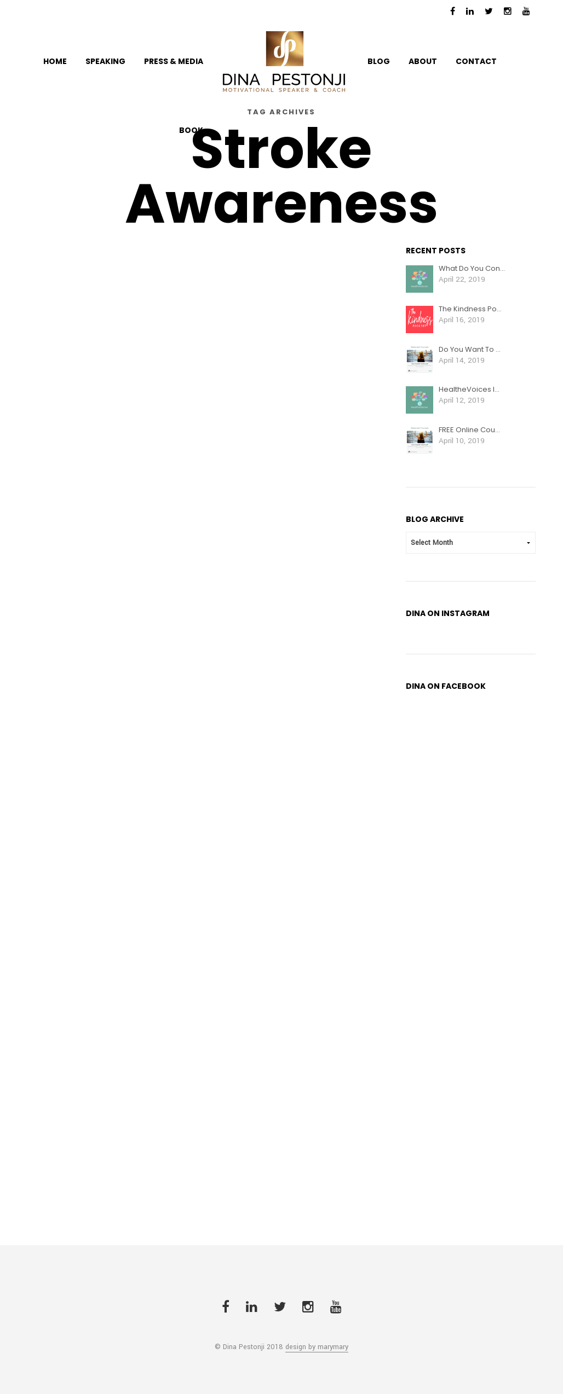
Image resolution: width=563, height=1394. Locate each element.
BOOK (191, 130)
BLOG (378, 61)
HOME (55, 61)
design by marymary (316, 1347)
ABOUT (423, 61)
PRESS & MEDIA (173, 61)
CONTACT (476, 61)
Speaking (105, 61)
